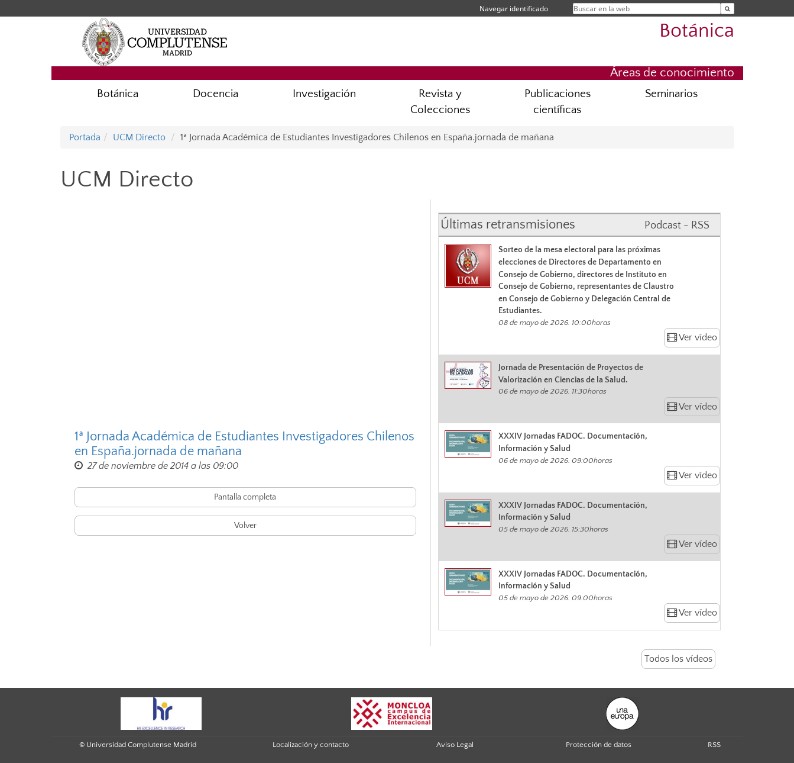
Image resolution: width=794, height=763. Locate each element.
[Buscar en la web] (727, 8)
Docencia (215, 94)
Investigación (324, 94)
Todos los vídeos (678, 658)
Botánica (696, 31)
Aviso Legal (455, 745)
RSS (714, 745)
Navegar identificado (513, 9)
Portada (85, 137)
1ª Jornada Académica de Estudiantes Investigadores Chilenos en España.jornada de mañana (244, 444)
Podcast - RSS (676, 225)
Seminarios (671, 94)
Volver (245, 525)
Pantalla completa (245, 497)
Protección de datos (598, 745)
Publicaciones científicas (557, 102)
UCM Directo (139, 137)
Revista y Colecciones (440, 102)
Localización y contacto (311, 745)
